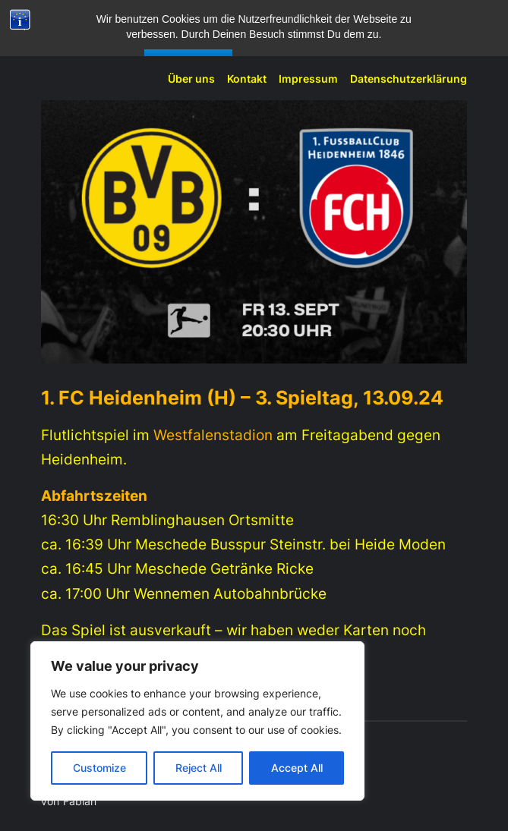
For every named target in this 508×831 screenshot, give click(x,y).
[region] (197, 721)
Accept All (297, 767)
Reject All (198, 767)
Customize (99, 767)
